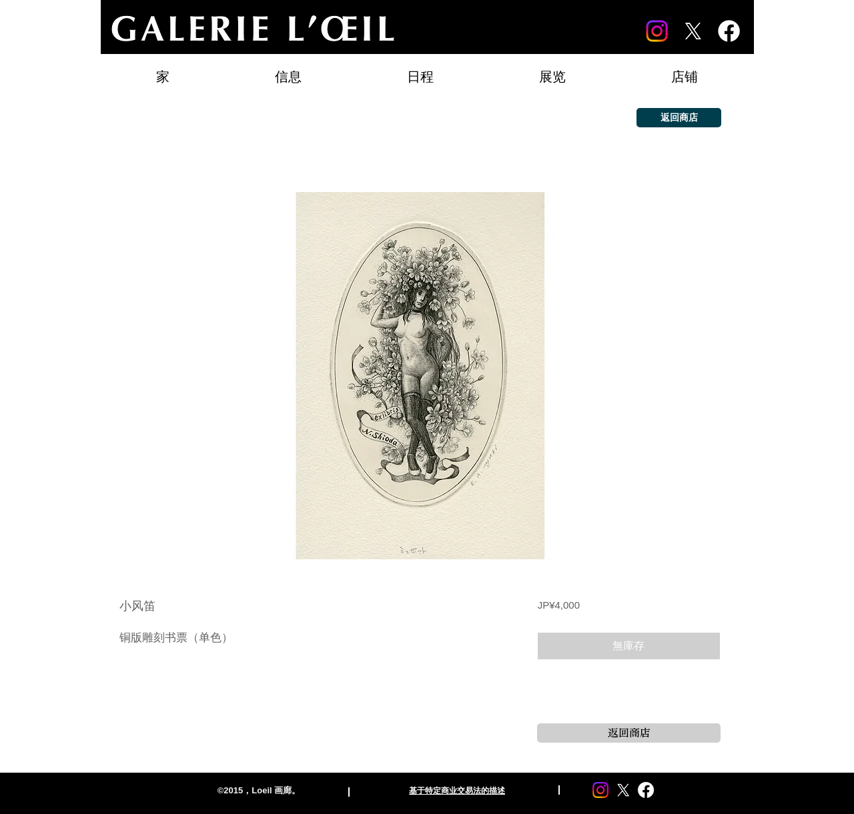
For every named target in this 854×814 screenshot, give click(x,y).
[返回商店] (678, 117)
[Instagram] (657, 31)
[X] (693, 31)
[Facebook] (729, 31)
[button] (552, 71)
